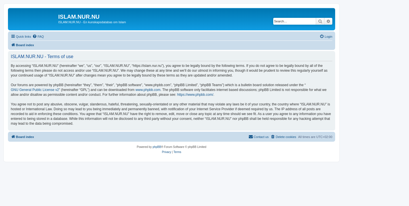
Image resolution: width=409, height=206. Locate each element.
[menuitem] (38, 36)
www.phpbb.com (147, 90)
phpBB (157, 146)
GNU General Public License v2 (35, 90)
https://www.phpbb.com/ (195, 95)
